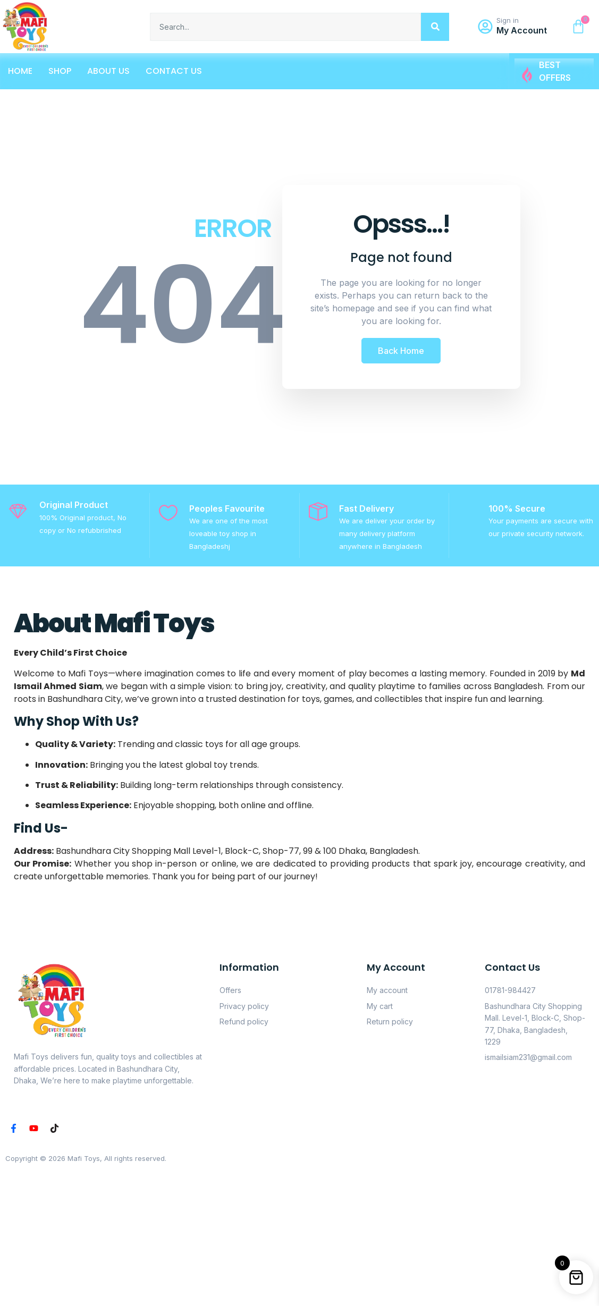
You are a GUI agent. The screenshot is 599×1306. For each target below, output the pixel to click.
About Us (108, 71)
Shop (59, 71)
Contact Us (174, 71)
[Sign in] (485, 26)
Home (20, 71)
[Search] (435, 27)
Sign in (507, 20)
